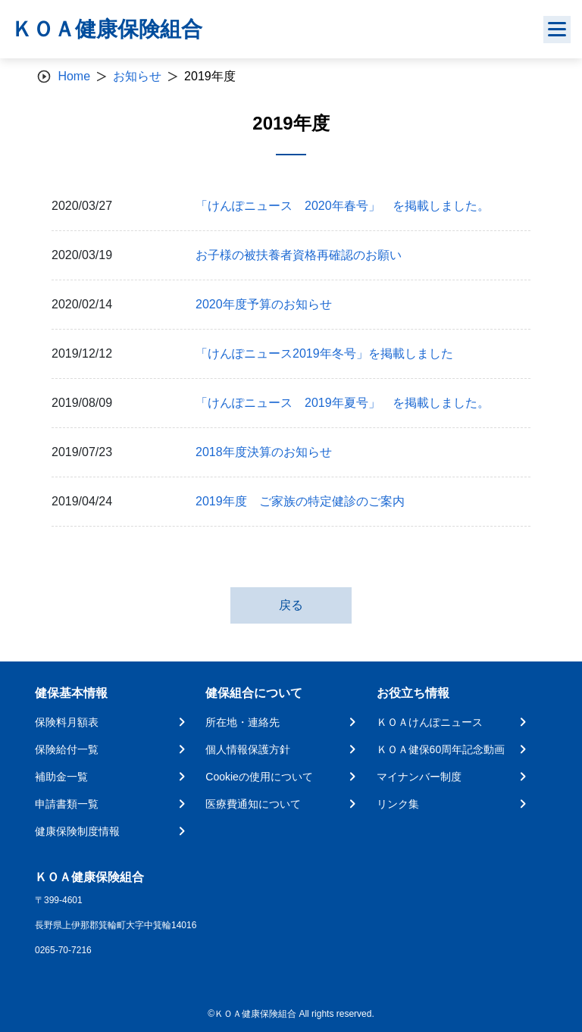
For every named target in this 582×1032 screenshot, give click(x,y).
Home (74, 76)
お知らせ (137, 76)
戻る (291, 605)
